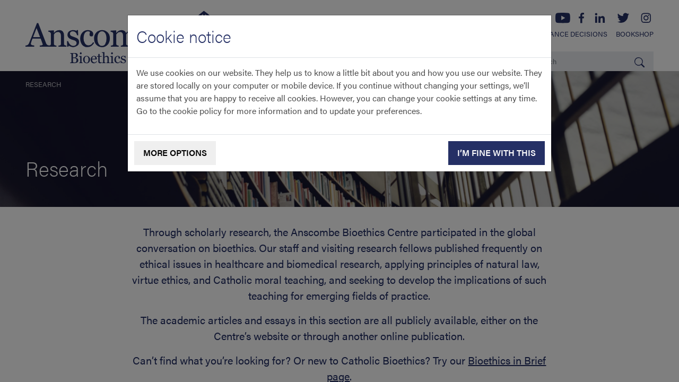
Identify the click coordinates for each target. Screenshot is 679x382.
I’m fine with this (496, 152)
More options (175, 152)
